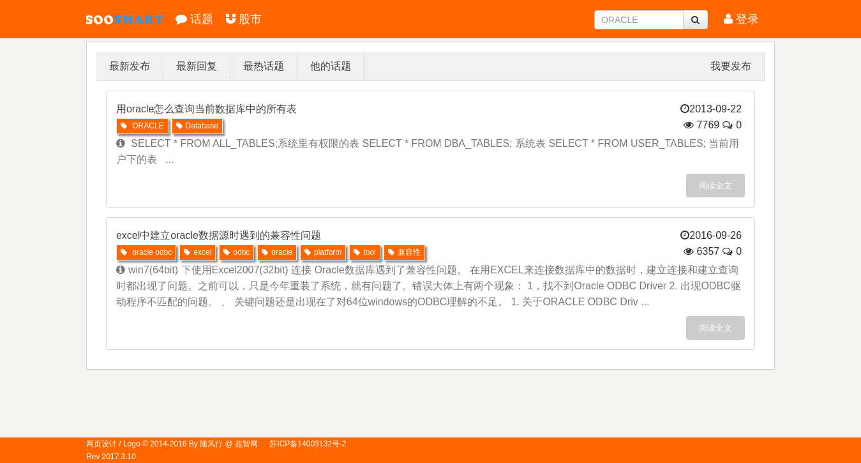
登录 (741, 19)
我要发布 (730, 66)
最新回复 (196, 66)
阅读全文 (715, 185)
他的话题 (330, 66)
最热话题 (263, 66)
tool (364, 252)
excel (197, 252)
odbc (236, 252)
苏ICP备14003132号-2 (307, 443)
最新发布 (129, 66)
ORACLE (142, 125)
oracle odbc (146, 252)
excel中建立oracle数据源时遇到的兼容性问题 (218, 235)
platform (322, 252)
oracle (277, 252)
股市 (244, 19)
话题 (194, 19)
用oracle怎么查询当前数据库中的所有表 (206, 108)
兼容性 (404, 252)
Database (197, 125)
